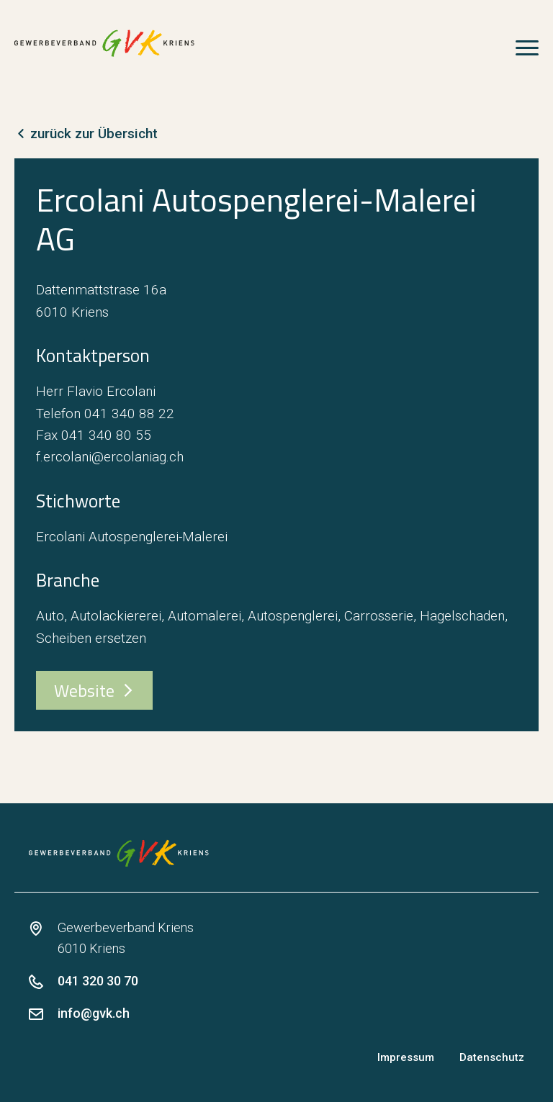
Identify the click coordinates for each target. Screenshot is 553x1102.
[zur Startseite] (104, 43)
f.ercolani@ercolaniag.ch (110, 456)
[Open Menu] (527, 43)
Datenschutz (491, 1057)
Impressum (405, 1057)
